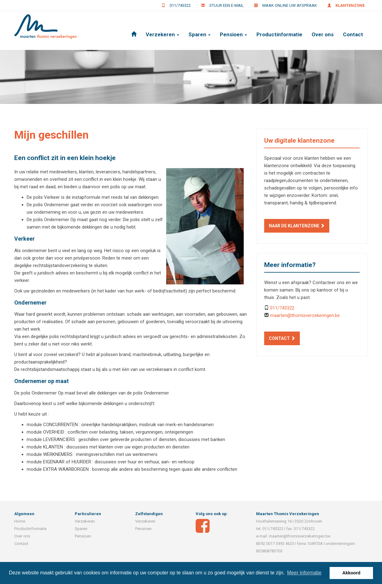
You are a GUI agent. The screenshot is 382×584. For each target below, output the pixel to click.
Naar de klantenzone (297, 225)
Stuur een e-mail (226, 5)
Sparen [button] (200, 34)
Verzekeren (85, 521)
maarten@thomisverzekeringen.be (305, 315)
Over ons (323, 34)
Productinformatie (279, 34)
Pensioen (83, 536)
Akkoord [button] (351, 572)
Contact (353, 34)
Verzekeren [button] (162, 34)
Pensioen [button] (233, 34)
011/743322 (180, 5)
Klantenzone (350, 5)
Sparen (81, 528)
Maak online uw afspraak (289, 5)
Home (19, 521)
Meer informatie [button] (304, 572)
